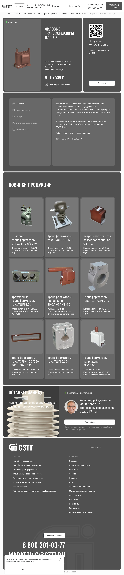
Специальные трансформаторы (27, 474)
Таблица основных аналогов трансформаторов (34, 491)
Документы (22, 129)
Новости (73, 478)
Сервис (72, 474)
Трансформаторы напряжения (27, 465)
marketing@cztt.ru (96, 4)
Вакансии (73, 499)
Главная (10, 13)
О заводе (73, 461)
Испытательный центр (79, 465)
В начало (95, 447)
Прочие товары (20, 487)
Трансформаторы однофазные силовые (61, 13)
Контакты (56, 6)
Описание (20, 104)
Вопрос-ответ (75, 508)
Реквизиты (74, 504)
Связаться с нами (114, 6)
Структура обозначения (26, 123)
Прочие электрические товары (27, 482)
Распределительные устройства (28, 478)
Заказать (102, 83)
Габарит (19, 116)
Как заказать (75, 495)
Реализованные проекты (81, 512)
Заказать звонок (54, 536)
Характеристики (23, 110)
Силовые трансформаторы (28, 13)
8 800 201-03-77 (95, 8)
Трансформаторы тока (23, 461)
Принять (23, 569)
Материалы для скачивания (82, 491)
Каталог (21, 6)
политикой (29, 561)
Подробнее (90, 422)
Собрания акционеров (79, 487)
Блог (71, 482)
